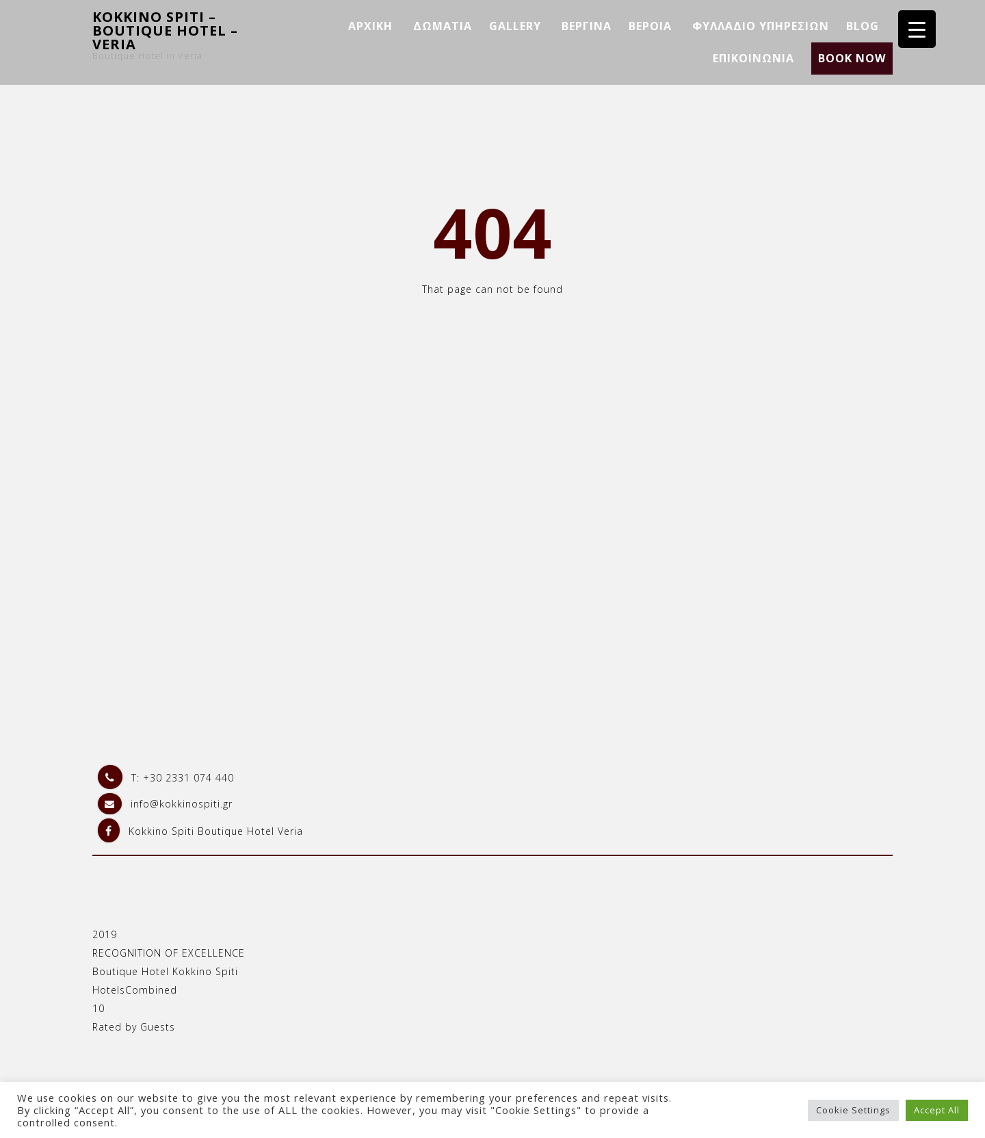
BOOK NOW (852, 58)
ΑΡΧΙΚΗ (370, 26)
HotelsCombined (134, 989)
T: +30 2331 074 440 (166, 777)
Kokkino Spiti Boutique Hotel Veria (200, 831)
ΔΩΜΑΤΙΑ (442, 26)
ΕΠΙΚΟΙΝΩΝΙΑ (753, 58)
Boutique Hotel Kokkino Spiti (165, 971)
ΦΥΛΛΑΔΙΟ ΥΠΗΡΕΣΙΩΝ (760, 26)
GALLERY (515, 26)
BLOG (862, 26)
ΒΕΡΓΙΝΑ (587, 26)
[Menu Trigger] (917, 29)
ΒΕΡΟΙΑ (650, 26)
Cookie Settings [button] (853, 1110)
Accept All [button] (937, 1110)
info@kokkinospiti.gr (165, 803)
